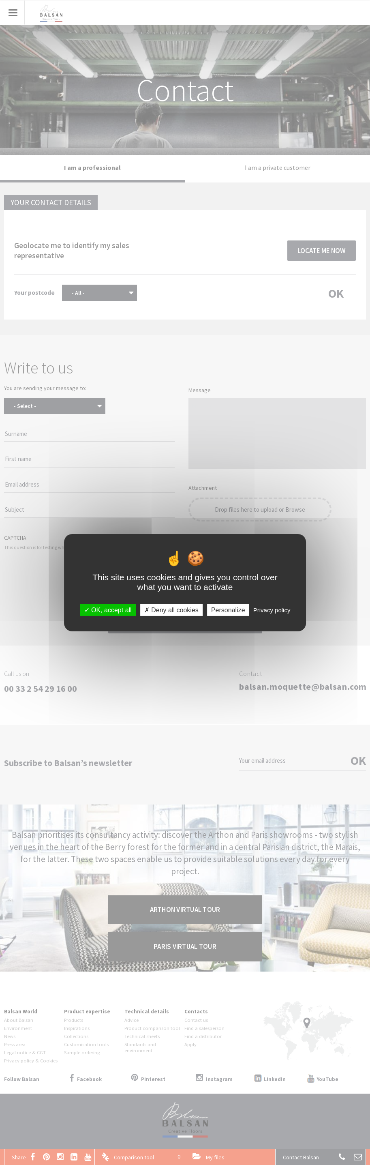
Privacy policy (272, 609)
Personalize (228, 609)
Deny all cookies (171, 609)
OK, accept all (108, 609)
